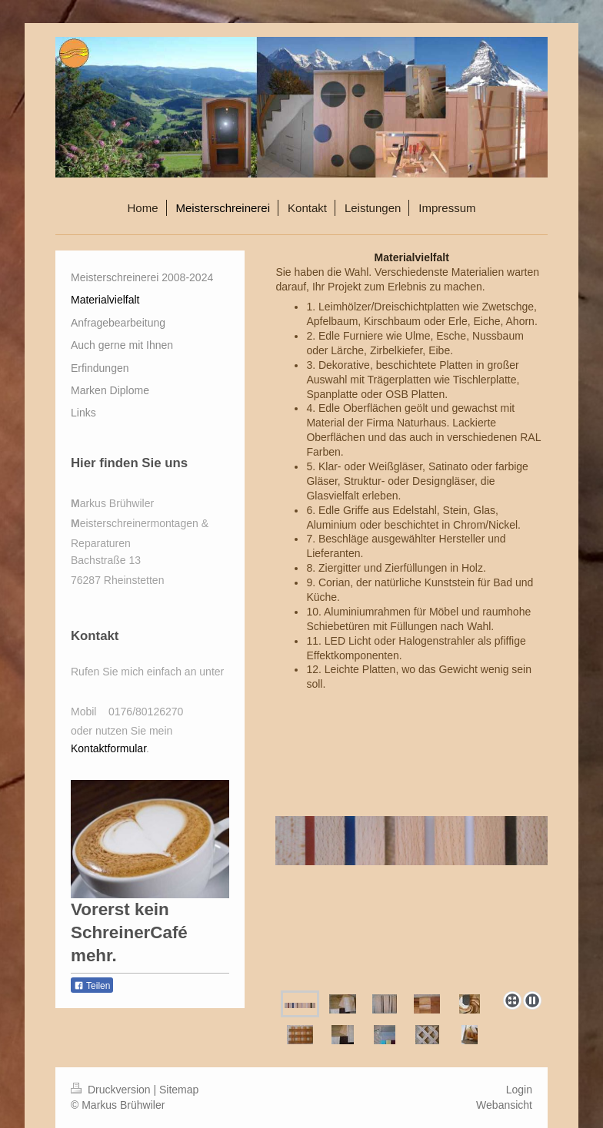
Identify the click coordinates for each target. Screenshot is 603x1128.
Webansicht (504, 1105)
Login (519, 1089)
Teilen (92, 985)
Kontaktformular (108, 748)
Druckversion (112, 1089)
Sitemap (178, 1089)
